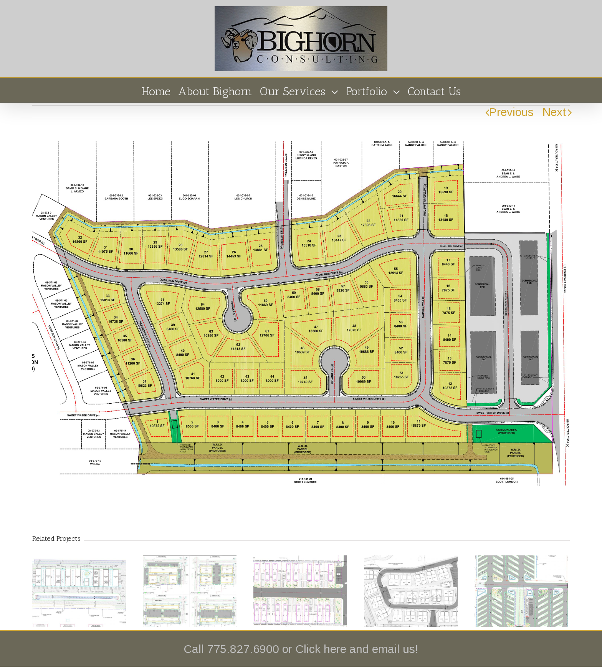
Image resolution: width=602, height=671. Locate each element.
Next (554, 112)
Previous (511, 112)
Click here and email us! (356, 649)
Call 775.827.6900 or (239, 649)
